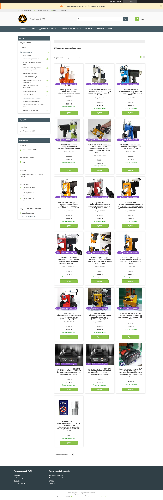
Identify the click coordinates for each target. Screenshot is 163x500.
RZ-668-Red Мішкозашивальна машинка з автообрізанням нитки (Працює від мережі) (69, 316)
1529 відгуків (117, 1)
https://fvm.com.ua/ (28, 213)
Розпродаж (27, 55)
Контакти (89, 29)
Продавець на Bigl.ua (81, 495)
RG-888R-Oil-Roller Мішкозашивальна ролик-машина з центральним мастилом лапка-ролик (68, 260)
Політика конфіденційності (97, 497)
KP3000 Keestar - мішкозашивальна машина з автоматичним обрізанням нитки (130, 92)
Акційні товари (19, 478)
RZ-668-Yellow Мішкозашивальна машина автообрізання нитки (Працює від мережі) (100, 316)
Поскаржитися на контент (79, 497)
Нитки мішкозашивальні (31, 101)
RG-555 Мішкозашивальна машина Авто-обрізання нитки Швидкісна (130, 146)
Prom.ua (92, 493)
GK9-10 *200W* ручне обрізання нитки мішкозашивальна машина (69, 91)
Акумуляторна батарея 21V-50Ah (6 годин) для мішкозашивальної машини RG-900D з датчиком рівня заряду (130, 372)
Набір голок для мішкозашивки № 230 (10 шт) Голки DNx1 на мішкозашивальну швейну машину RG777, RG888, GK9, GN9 (68, 426)
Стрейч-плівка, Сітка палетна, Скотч (33, 106)
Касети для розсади (30, 77)
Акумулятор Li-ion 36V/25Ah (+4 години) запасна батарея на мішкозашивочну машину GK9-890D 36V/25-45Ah (69, 371)
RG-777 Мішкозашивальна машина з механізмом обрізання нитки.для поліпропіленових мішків (68, 205)
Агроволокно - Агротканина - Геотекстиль (33, 81)
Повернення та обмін (71, 29)
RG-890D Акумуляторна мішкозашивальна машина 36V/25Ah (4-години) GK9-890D (130, 260)
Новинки (23, 47)
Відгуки (100, 29)
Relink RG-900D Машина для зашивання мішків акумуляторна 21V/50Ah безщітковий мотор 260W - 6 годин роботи (99, 148)
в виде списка (144, 57)
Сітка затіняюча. (28, 94)
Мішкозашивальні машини (32, 98)
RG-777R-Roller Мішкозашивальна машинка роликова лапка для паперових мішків (100, 205)
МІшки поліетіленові (30, 73)
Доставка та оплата (48, 29)
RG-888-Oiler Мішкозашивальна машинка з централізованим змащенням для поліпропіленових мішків (130, 205)
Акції (33, 29)
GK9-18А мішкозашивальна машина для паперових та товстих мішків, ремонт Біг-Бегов (99, 92)
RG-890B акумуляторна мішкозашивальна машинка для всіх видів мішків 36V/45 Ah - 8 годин (99, 260)
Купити (68, 113)
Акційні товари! (25, 43)
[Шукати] (125, 19)
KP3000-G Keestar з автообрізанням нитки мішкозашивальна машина (69, 146)
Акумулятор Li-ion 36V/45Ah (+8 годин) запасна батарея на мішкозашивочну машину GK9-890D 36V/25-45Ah (99, 371)
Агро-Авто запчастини (30, 110)
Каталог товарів (26, 52)
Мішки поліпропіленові (31, 59)
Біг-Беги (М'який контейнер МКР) (32, 63)
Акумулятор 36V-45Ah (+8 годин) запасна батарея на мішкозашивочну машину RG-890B (130, 316)
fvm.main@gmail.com (29, 216)
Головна (23, 29)
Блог (110, 29)
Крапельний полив (29, 91)
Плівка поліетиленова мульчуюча (30, 86)
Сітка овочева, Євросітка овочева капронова (32, 69)
